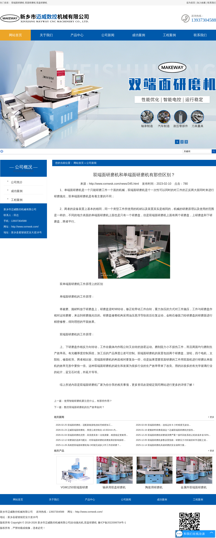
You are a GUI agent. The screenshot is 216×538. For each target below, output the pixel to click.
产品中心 (77, 35)
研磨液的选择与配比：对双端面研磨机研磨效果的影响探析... (90, 440)
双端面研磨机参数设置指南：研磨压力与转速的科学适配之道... (172, 440)
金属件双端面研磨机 (194, 487)
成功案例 (138, 35)
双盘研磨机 (41, 2)
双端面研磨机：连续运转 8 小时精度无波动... (163, 425)
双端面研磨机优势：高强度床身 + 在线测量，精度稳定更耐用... (92, 435)
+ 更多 (211, 417)
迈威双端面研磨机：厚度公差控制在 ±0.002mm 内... (86, 430)
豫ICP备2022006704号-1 (112, 522)
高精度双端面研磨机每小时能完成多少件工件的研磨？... (88, 445)
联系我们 (211, 2)
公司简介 (16, 182)
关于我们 (46, 35)
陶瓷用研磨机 (154, 487)
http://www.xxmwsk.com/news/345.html (114, 183)
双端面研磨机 (18, 2)
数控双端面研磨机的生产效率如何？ (84, 407)
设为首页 (190, 2)
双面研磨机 (30, 2)
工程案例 (169, 35)
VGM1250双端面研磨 (74, 487)
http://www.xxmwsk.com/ (25, 226)
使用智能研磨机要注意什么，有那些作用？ (88, 400)
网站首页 (15, 35)
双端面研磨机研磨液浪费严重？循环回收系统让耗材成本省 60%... (173, 435)
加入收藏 (201, 2)
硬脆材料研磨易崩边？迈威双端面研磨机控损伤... (165, 430)
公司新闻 (107, 35)
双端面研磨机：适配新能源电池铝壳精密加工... (84, 425)
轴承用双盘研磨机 (114, 487)
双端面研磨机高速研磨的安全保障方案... (161, 445)
